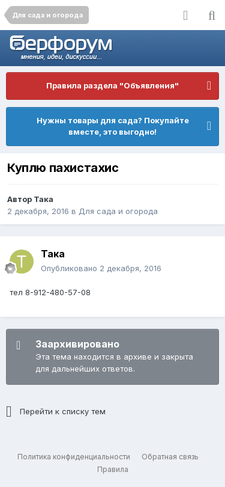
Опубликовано (101, 268)
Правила (112, 469)
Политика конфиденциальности (73, 456)
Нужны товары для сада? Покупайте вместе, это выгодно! (113, 126)
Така (43, 199)
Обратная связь (170, 456)
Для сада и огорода (118, 211)
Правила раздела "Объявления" (112, 85)
